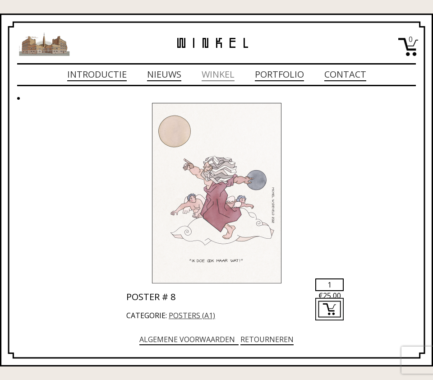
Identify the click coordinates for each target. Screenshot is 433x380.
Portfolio (279, 74)
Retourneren (267, 339)
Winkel (218, 74)
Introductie (97, 74)
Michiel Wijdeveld (44, 44)
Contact (345, 74)
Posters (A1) (192, 315)
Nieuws (164, 74)
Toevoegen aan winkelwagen (329, 309)
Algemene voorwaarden (189, 339)
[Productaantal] (329, 284)
